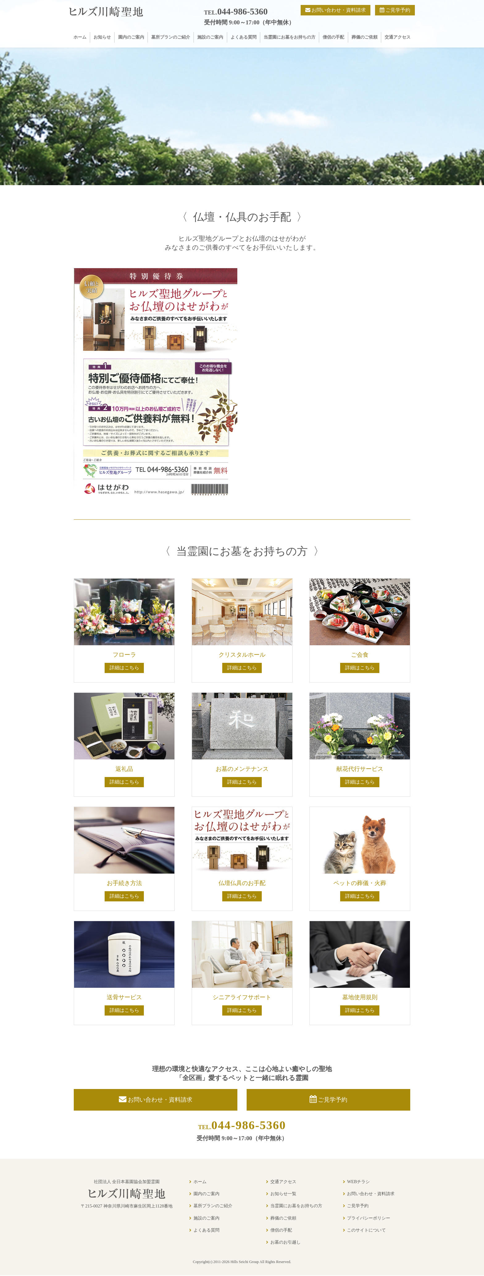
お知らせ (102, 37)
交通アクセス (398, 37)
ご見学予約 (358, 1206)
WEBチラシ (358, 1181)
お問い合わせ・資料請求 (370, 1193)
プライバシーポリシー (368, 1218)
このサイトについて (366, 1230)
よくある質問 (244, 37)
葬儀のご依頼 (365, 37)
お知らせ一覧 (283, 1193)
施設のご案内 (210, 37)
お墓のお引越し (285, 1242)
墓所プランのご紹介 (170, 37)
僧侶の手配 (333, 37)
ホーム (79, 37)
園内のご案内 (131, 37)
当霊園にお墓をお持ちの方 (289, 37)
